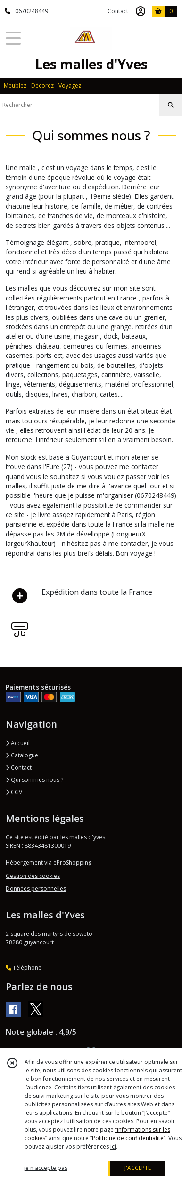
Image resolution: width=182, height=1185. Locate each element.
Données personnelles (36, 889)
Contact (118, 11)
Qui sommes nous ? (34, 780)
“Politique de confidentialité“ (127, 1138)
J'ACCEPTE (137, 1168)
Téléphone (23, 968)
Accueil (18, 743)
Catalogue (22, 755)
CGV (14, 792)
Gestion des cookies (33, 876)
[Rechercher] (170, 105)
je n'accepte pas (45, 1168)
